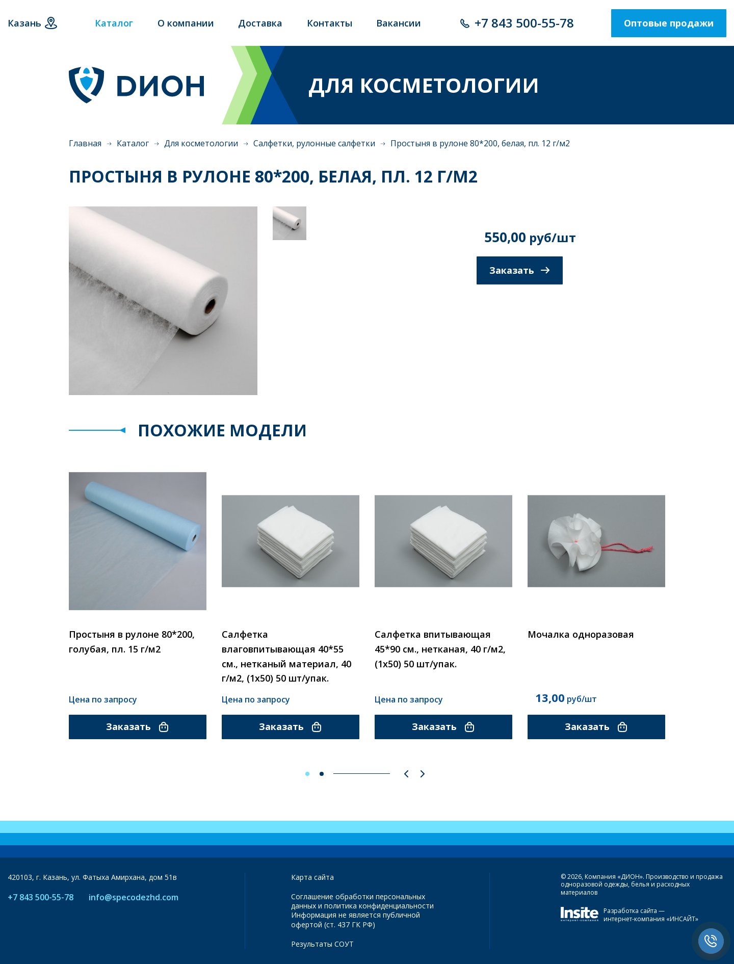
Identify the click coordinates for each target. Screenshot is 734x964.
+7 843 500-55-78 (524, 22)
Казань (24, 23)
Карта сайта (312, 877)
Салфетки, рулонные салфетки (314, 143)
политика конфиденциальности (379, 905)
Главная (85, 143)
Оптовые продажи (669, 23)
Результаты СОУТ (322, 944)
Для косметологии (201, 143)
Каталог (133, 143)
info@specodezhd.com (133, 897)
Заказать (519, 270)
